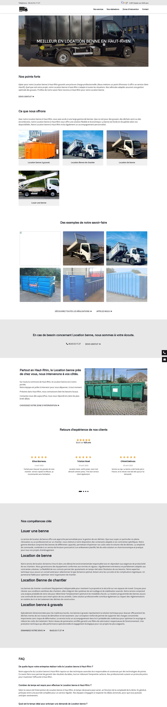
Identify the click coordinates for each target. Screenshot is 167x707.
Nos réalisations (113, 9)
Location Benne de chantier (83, 162)
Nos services (98, 9)
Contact (145, 9)
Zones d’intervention (131, 9)
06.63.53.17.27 (34, 3)
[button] (80, 491)
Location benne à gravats (39, 162)
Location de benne (127, 162)
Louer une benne (38, 203)
